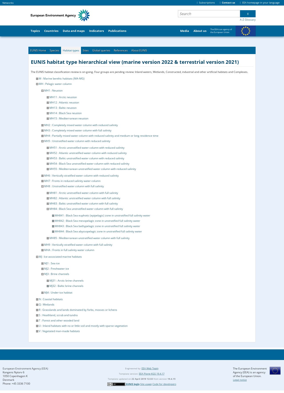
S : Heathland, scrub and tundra (58, 315)
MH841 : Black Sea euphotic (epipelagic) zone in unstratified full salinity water (102, 215)
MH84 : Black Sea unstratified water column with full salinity (86, 209)
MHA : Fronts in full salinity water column (69, 250)
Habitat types (71, 50)
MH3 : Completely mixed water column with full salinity (77, 130)
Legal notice (240, 379)
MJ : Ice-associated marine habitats (60, 257)
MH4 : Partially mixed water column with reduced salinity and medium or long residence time (101, 136)
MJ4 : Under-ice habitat (58, 292)
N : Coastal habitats (51, 299)
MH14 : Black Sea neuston (65, 113)
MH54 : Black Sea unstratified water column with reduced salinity (89, 163)
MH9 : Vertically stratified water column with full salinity (78, 245)
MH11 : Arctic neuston (63, 97)
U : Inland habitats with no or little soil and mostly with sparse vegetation (83, 326)
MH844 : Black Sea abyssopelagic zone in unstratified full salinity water (98, 231)
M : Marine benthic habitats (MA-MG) (62, 78)
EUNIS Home (38, 50)
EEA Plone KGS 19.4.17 (151, 373)
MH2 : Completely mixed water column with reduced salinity (81, 125)
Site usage (146, 384)
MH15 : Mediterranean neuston (68, 118)
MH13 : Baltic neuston (63, 108)
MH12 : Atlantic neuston (64, 102)
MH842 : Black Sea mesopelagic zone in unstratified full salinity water (97, 221)
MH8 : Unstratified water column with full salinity (74, 186)
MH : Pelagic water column (55, 84)
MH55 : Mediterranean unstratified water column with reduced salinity (92, 169)
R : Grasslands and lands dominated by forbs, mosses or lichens (78, 310)
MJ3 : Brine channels (56, 274)
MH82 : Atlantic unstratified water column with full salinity (84, 198)
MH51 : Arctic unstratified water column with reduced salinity (86, 148)
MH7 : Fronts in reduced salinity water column (72, 181)
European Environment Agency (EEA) (25, 368)
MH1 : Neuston (53, 90)
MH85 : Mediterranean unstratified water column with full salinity (89, 238)
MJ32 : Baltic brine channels (66, 286)
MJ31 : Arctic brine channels (66, 280)
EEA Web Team (150, 368)
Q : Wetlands (46, 304)
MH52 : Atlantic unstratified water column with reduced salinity (88, 153)
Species (54, 50)
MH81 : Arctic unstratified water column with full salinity (83, 193)
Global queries (101, 50)
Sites (86, 50)
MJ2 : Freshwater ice (56, 268)
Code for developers (164, 384)
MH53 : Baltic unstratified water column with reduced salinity (86, 158)
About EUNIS (139, 50)
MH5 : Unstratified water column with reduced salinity (77, 141)
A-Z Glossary (248, 19)
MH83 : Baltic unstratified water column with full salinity (83, 203)
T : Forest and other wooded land (59, 320)
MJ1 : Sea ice (52, 263)
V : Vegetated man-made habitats (59, 331)
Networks (8, 2)
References (121, 50)
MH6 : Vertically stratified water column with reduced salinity (81, 175)
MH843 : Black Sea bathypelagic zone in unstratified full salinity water (97, 226)
